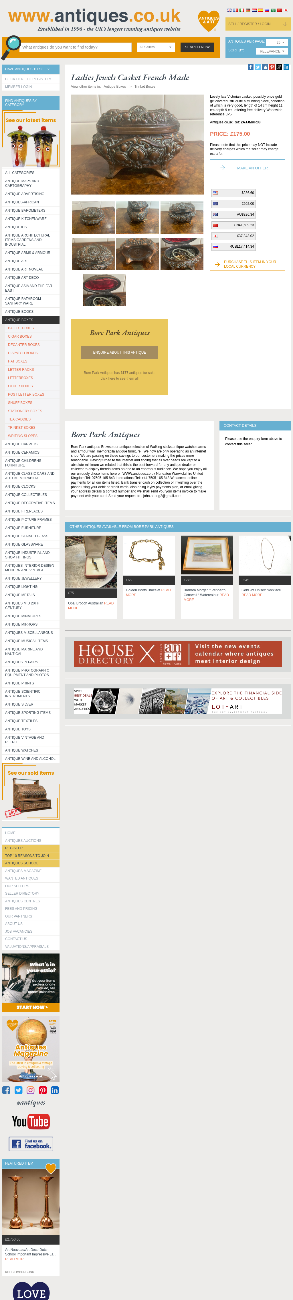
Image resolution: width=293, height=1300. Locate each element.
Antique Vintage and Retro (24, 740)
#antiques (31, 1102)
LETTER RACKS (21, 370)
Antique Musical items (26, 641)
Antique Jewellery (23, 578)
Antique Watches (21, 750)
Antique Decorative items (30, 503)
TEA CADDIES (19, 419)
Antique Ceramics (22, 452)
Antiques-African (22, 202)
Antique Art (16, 261)
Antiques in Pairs (21, 662)
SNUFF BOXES (20, 403)
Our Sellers (17, 886)
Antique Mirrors (21, 624)
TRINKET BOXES (21, 428)
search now (197, 47)
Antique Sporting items (28, 713)
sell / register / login (249, 24)
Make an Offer (252, 168)
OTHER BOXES (20, 386)
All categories (19, 173)
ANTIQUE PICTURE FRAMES (28, 520)
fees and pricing (21, 909)
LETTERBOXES (20, 378)
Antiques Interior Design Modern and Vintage (29, 568)
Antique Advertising (24, 194)
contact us (16, 939)
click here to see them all (119, 378)
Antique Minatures (23, 616)
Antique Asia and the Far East (28, 288)
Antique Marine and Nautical (24, 651)
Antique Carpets (21, 444)
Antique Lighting (21, 587)
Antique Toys (18, 729)
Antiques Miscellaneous (29, 633)
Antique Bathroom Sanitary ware (23, 301)
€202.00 (248, 204)
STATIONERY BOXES (25, 411)
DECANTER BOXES (24, 345)
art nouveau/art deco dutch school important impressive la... (30, 1254)
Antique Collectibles (26, 495)
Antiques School (21, 863)
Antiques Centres (22, 901)
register (14, 848)
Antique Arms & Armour (27, 253)
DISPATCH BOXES (23, 353)
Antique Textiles (21, 721)
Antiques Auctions (23, 841)
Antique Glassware (24, 544)
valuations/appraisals (27, 947)
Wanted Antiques (21, 878)
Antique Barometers (25, 211)
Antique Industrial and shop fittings (27, 555)
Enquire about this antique (119, 352)
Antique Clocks (20, 486)
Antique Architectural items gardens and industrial (27, 240)
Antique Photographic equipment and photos (27, 672)
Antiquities (16, 227)
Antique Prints (19, 683)
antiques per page (246, 41)
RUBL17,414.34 (242, 247)
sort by (235, 50)
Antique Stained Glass (26, 536)
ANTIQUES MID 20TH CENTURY (22, 605)
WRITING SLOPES (22, 436)
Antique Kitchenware (26, 219)
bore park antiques (120, 332)
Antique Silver (19, 704)
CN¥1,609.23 (244, 225)
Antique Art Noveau (24, 269)
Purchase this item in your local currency (250, 264)
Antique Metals (20, 595)
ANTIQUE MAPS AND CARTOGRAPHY (22, 183)
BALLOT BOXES (21, 328)
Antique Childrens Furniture (23, 463)
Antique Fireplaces (24, 511)
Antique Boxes (19, 320)
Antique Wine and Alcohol (30, 759)
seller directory (22, 894)
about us (14, 924)
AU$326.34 (245, 215)
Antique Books (19, 312)
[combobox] (156, 47)
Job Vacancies (18, 932)
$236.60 (248, 193)
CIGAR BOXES (20, 336)
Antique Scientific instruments (22, 694)
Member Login (18, 87)
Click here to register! (28, 79)
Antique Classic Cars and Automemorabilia (30, 476)
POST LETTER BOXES (26, 394)
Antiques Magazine (23, 871)
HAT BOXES (17, 361)
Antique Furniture (23, 528)
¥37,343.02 (245, 236)
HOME (10, 833)
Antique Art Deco (22, 278)
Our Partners (18, 916)
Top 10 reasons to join (27, 856)
